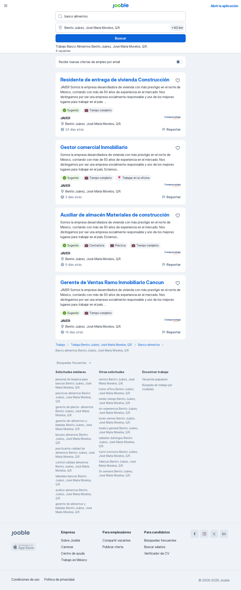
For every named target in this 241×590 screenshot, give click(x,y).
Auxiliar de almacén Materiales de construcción (114, 215)
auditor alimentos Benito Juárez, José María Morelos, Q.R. (74, 494)
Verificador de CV (156, 553)
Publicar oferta (113, 547)
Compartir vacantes (117, 540)
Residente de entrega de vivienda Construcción (114, 80)
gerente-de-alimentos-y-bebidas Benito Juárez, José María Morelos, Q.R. (74, 425)
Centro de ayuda (73, 553)
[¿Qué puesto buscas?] (121, 16)
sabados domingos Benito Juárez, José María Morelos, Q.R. (117, 442)
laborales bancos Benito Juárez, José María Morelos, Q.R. (74, 480)
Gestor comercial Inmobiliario (94, 147)
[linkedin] (224, 534)
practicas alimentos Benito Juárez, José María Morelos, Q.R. (74, 397)
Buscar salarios (154, 547)
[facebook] (195, 534)
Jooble (225, 580)
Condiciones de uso (25, 579)
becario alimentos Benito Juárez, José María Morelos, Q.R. (74, 438)
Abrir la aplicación (224, 6)
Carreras (67, 547)
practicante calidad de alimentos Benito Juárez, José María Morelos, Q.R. (75, 452)
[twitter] (214, 534)
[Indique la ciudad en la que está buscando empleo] (121, 28)
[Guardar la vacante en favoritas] (177, 80)
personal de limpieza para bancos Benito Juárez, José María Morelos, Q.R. (74, 383)
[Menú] (6, 6)
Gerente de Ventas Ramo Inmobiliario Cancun (112, 282)
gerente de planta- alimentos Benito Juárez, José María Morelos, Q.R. (74, 411)
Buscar (120, 38)
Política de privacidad (59, 579)
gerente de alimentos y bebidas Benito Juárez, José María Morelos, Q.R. (74, 508)
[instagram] (204, 534)
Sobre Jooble (70, 540)
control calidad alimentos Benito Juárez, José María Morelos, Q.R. (72, 466)
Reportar (171, 129)
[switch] (179, 62)
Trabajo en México (74, 560)
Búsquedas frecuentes (74, 363)
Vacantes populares (155, 379)
